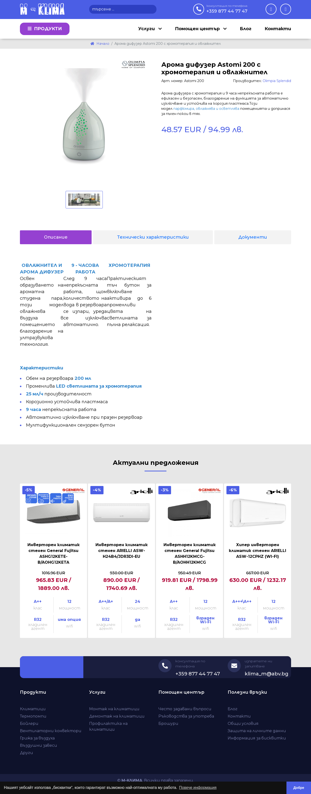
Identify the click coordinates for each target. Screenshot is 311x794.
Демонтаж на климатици (117, 716)
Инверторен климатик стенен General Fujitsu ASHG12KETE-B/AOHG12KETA (53, 553)
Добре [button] (298, 788)
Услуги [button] (147, 28)
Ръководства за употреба (186, 716)
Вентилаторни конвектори (50, 731)
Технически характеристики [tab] (153, 237)
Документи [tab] (252, 237)
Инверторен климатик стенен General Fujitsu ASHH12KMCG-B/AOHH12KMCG (190, 553)
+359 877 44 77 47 (227, 9)
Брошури (168, 723)
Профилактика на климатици (108, 726)
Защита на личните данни (257, 731)
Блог (245, 28)
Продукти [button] (45, 28)
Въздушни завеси (38, 745)
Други (26, 752)
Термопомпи (33, 716)
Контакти (278, 28)
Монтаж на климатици (114, 709)
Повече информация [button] (197, 787)
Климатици (33, 709)
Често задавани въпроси (184, 709)
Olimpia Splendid (277, 81)
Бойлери (29, 723)
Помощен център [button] (198, 28)
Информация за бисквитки (257, 738)
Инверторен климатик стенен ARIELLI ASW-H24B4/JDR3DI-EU (121, 550)
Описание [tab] (56, 237)
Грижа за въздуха (37, 738)
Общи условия (243, 723)
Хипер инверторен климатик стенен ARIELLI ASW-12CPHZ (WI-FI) (257, 550)
